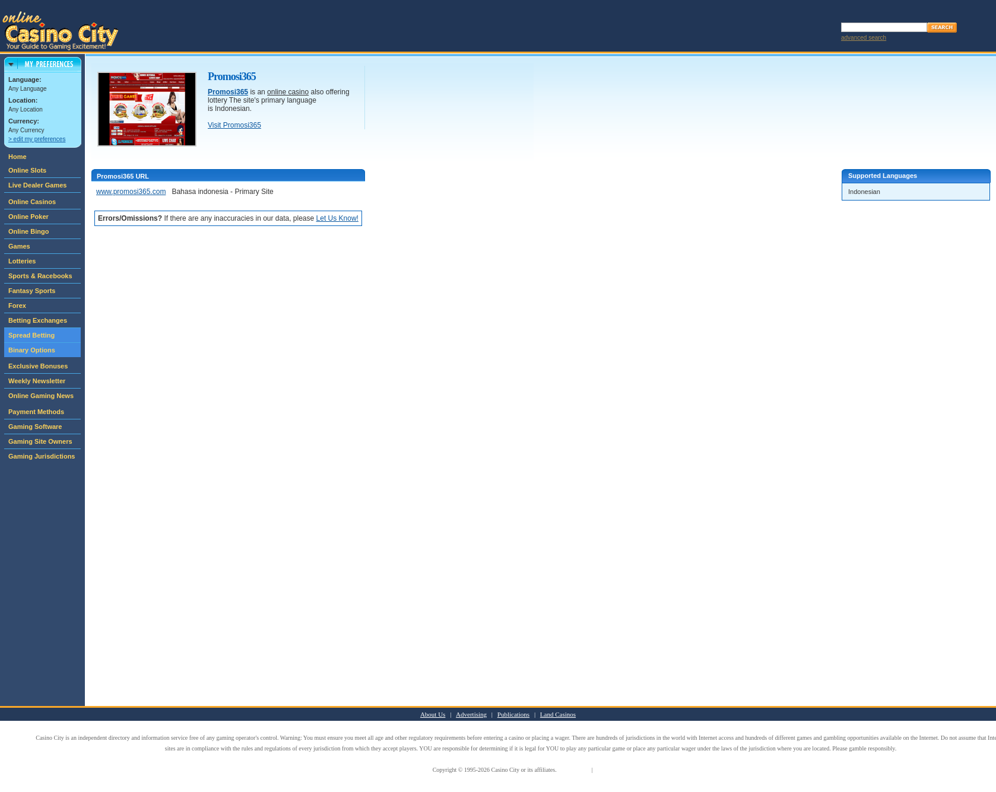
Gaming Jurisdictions (41, 456)
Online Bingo (28, 231)
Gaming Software (35, 426)
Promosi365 (228, 92)
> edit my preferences (36, 139)
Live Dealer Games (37, 185)
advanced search (863, 37)
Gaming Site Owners (40, 441)
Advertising (471, 714)
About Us (432, 714)
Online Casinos (32, 201)
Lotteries (22, 261)
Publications (513, 714)
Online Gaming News (41, 395)
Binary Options (31, 350)
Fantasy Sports (31, 290)
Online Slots (27, 170)
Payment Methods (36, 411)
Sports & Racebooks (40, 275)
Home (17, 156)
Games (19, 246)
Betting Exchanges (37, 320)
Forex (17, 305)
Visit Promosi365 (234, 125)
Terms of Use (574, 769)
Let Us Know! (337, 218)
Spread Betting (31, 335)
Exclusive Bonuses (38, 366)
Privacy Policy (611, 769)
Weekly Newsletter (36, 380)
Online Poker (28, 216)
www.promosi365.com (131, 191)
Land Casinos (558, 714)
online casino (288, 92)
